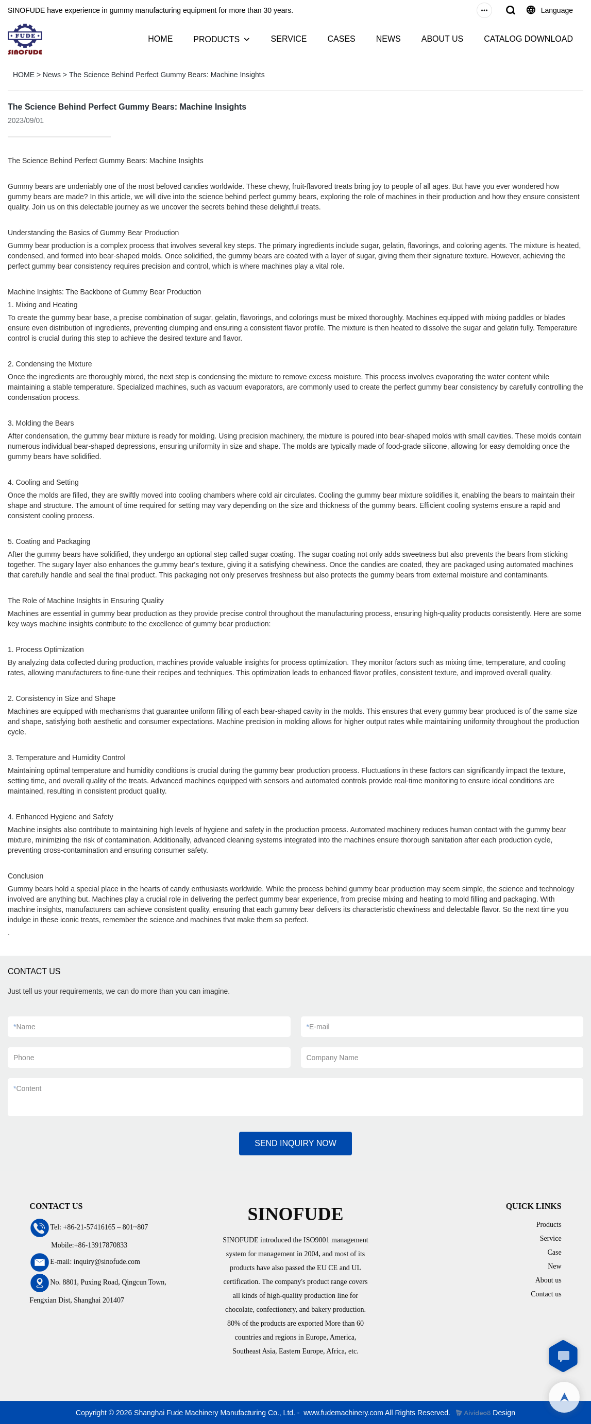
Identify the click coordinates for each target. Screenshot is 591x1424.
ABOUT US (442, 38)
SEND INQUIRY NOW (295, 1143)
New (554, 1266)
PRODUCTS (216, 39)
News (52, 75)
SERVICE (289, 38)
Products (549, 1224)
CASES (341, 38)
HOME (160, 38)
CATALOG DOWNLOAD (528, 38)
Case (554, 1252)
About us (548, 1280)
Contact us (546, 1294)
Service (551, 1238)
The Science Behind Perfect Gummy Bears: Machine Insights (167, 75)
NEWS (388, 38)
